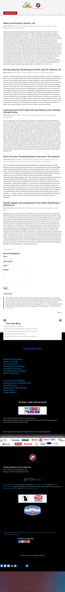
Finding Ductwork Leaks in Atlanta (13, 326)
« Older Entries (7, 249)
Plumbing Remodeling (13, 366)
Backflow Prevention (13, 359)
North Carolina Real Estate (10, 488)
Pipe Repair (46, 115)
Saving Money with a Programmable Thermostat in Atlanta (20, 329)
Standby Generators (12, 368)
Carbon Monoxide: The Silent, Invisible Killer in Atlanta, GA (20, 331)
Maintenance (50, 72)
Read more (10, 308)
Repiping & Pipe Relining (14, 387)
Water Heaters (10, 392)
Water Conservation (46, 26)
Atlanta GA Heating (16, 72)
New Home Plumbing (28, 208)
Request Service (44, 532)
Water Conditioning (35, 26)
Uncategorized (7, 117)
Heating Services (24, 532)
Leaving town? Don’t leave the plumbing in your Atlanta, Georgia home (32, 111)
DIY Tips (26, 26)
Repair (39, 161)
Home (5, 532)
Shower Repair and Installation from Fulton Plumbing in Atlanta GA (31, 204)
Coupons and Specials (17, 26)
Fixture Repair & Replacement (17, 383)
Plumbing (27, 161)
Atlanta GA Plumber (27, 72)
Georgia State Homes (9, 484)
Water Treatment (11, 373)
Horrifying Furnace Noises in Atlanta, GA (14, 334)
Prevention (53, 115)
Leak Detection (10, 385)
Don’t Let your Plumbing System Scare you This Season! (31, 156)
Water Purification (19, 28)
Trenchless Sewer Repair (14, 371)
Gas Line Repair (10, 363)
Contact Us (53, 532)
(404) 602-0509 (10, 13)
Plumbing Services (13, 532)
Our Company (7, 534)
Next (60, 320)
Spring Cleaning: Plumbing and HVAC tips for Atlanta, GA (32, 69)
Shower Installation (47, 208)
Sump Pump (9, 390)
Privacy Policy (16, 534)
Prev (4, 320)
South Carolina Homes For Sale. (30, 488)
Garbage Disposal (49, 159)
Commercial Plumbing (14, 380)
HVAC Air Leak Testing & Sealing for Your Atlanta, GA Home (20, 336)
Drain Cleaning (39, 159)
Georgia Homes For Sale (39, 484)
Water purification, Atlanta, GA (19, 23)
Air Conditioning (35, 532)
